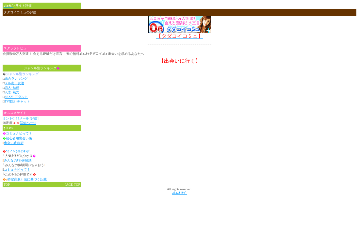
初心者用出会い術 (19, 138)
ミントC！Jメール (16, 118)
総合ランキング (16, 78)
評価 (34, 118)
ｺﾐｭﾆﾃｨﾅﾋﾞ (179, 193)
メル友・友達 (14, 83)
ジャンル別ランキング (42, 68)
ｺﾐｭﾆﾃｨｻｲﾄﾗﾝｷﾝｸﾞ (18, 151)
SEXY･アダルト (16, 97)
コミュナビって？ (19, 133)
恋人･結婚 (12, 87)
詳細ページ (28, 123)
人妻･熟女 (12, 92)
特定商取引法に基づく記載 (27, 179)
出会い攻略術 (14, 143)
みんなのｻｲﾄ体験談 (18, 160)
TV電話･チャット (17, 101)
